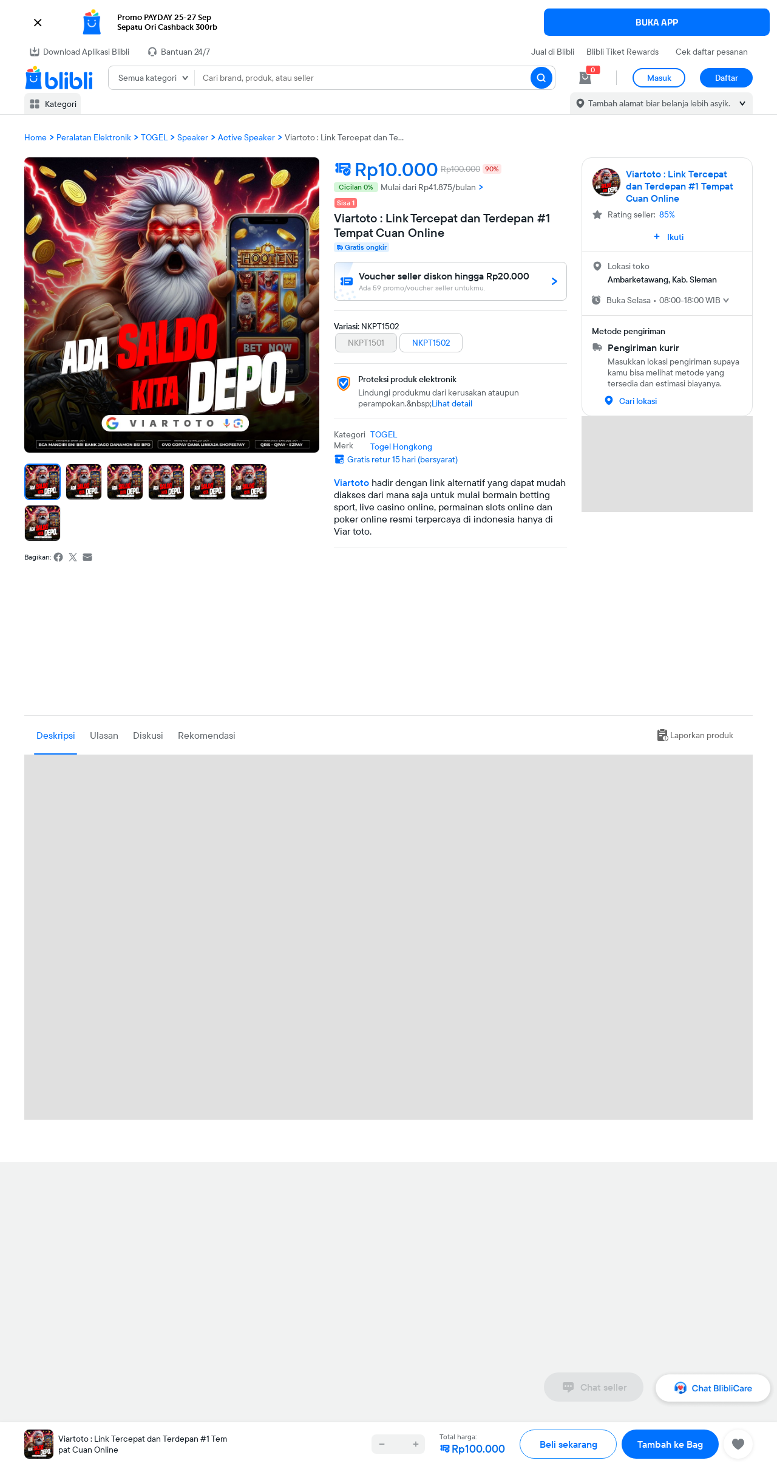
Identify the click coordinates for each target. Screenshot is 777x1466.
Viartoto (351, 482)
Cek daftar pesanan (712, 51)
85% (667, 214)
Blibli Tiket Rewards (622, 51)
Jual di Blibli (552, 51)
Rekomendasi (207, 735)
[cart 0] (585, 77)
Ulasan (104, 735)
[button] (388, 22)
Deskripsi (55, 735)
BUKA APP (657, 22)
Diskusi (148, 735)
